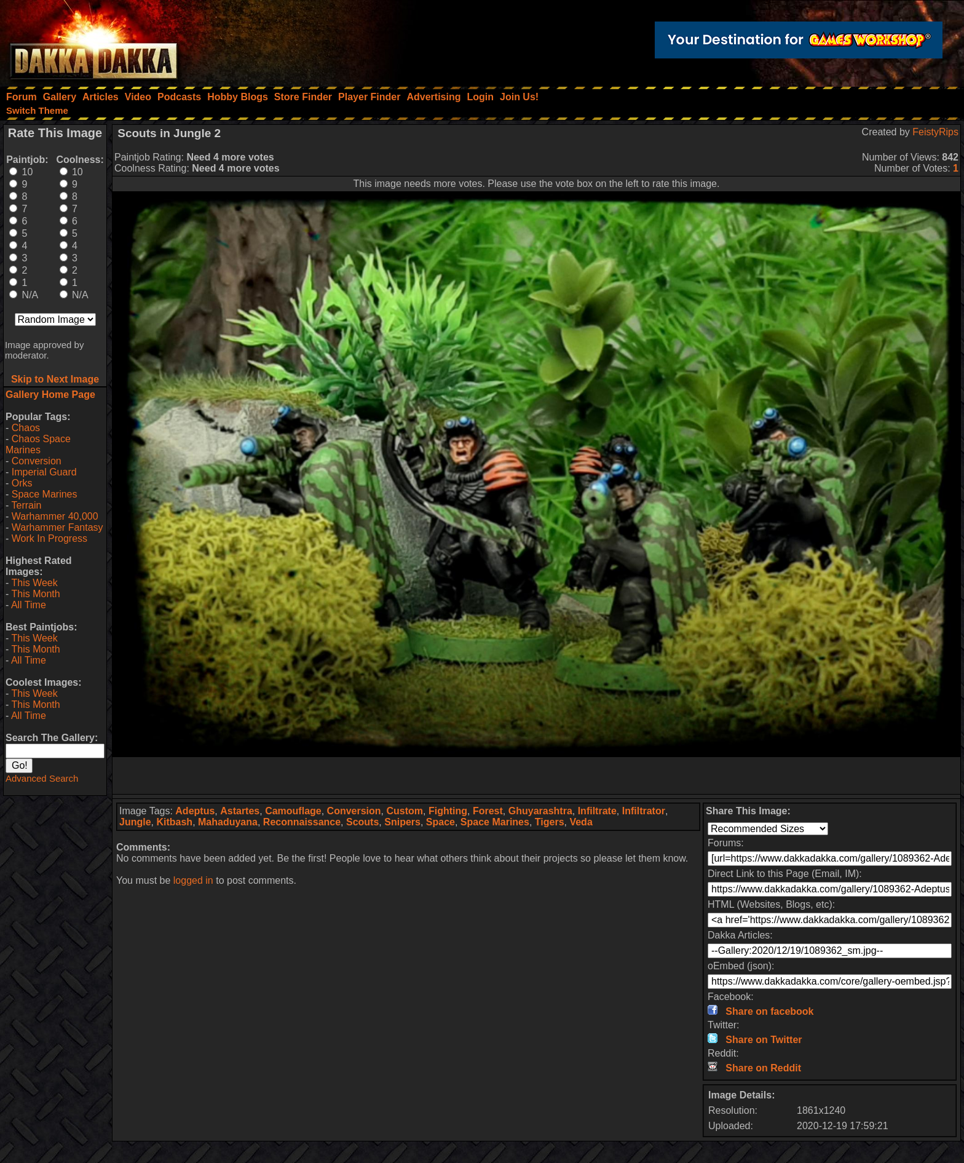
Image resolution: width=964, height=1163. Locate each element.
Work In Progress (49, 538)
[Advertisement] (537, 775)
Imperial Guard (44, 472)
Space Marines (44, 494)
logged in (193, 880)
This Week (34, 583)
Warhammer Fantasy (57, 527)
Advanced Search (42, 778)
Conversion (36, 461)
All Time (28, 605)
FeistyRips (935, 132)
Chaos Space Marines (38, 444)
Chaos (26, 428)
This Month (35, 594)
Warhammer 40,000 (55, 516)
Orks (22, 483)
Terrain (26, 505)
